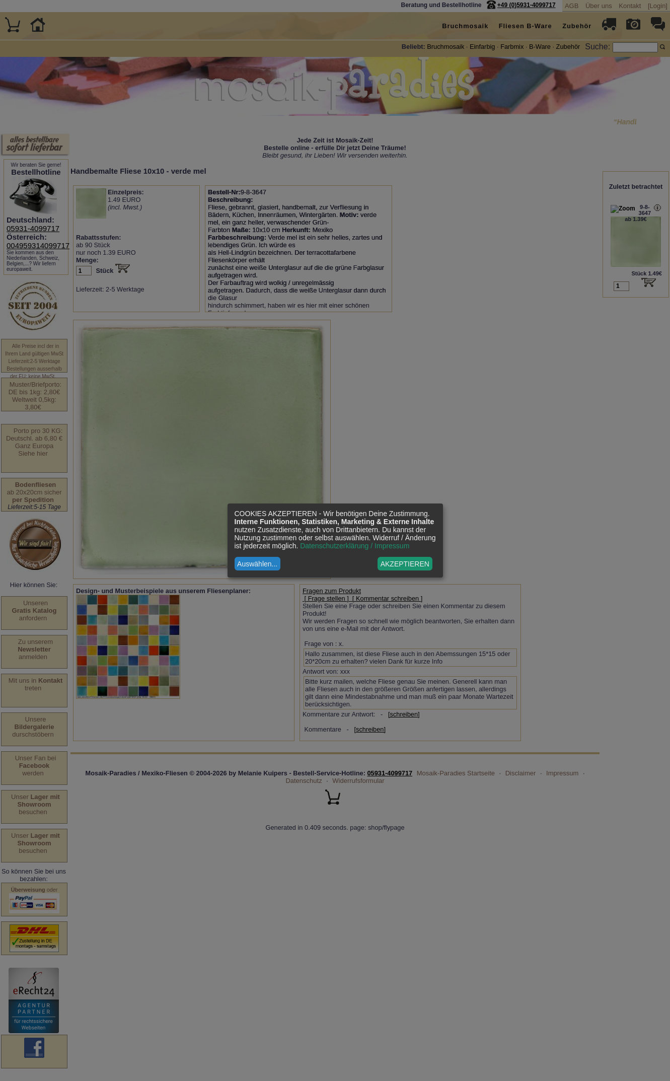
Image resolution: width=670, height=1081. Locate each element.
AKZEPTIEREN (405, 564)
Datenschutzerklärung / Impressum (354, 546)
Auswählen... (257, 564)
